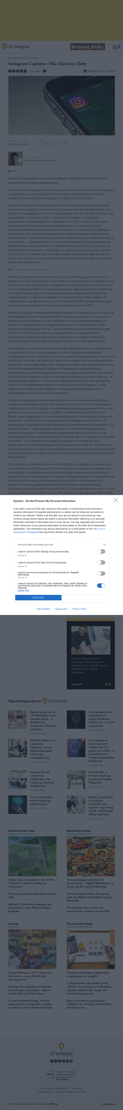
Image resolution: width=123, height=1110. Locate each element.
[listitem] (61, 544)
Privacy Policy (79, 609)
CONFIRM (38, 597)
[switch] (101, 551)
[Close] (117, 501)
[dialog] (61, 555)
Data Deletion (43, 609)
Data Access (61, 609)
